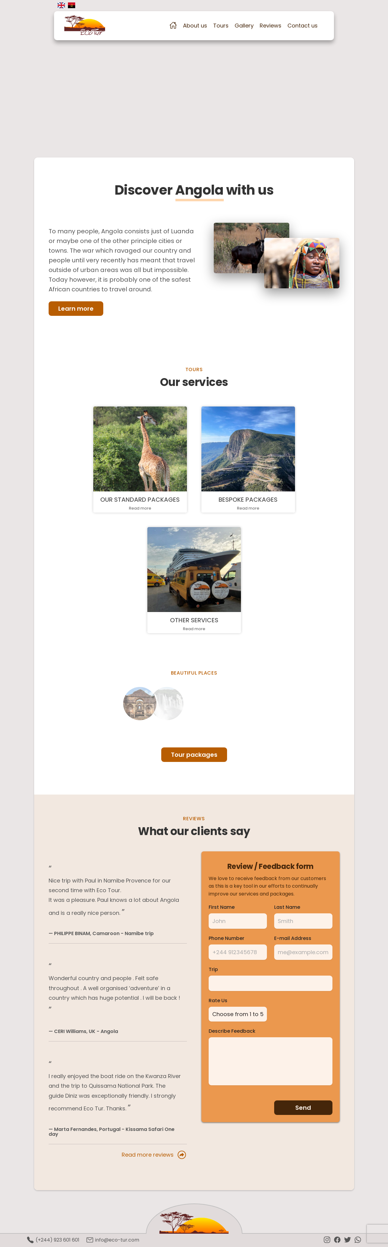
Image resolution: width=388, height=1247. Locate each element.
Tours (221, 25)
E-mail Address (292, 938)
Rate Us (218, 1000)
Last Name (287, 907)
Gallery (244, 25)
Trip (213, 969)
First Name (222, 907)
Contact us (302, 25)
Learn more (76, 308)
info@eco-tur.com (112, 1240)
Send (303, 1106)
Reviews (270, 25)
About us (195, 25)
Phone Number (226, 938)
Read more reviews (154, 1155)
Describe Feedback (232, 1029)
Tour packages (194, 754)
